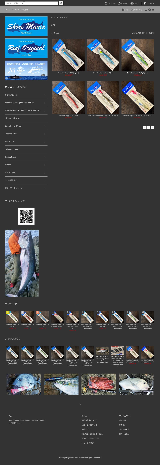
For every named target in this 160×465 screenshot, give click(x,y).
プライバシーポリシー (90, 438)
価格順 (144, 33)
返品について (87, 429)
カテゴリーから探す (20, 10)
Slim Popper (60, 17)
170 (66, 17)
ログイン (135, 3)
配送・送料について (89, 425)
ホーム (8, 10)
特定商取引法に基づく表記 (92, 434)
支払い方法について (89, 420)
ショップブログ (88, 443)
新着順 (151, 33)
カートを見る (124, 429)
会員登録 (123, 3)
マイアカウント (125, 416)
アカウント (110, 3)
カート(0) (149, 3)
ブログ (125, 10)
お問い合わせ (136, 10)
